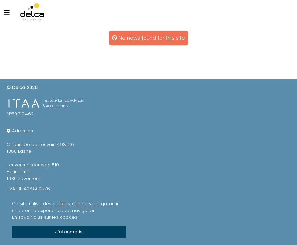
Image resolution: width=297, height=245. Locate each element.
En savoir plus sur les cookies (44, 217)
